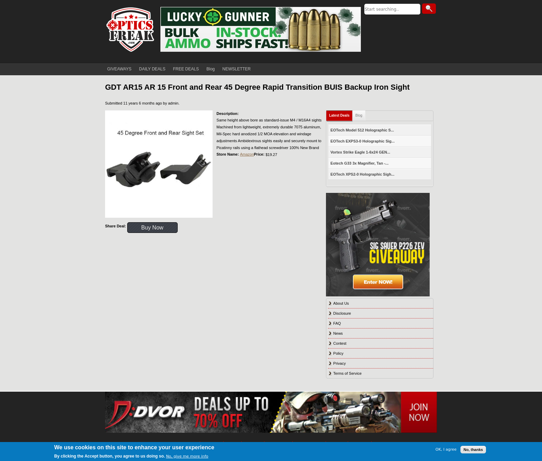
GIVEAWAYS (119, 69)
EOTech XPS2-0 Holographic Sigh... (362, 174)
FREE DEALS (186, 69)
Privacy (339, 363)
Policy (338, 353)
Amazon (247, 154)
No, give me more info (187, 456)
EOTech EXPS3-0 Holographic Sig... (362, 141)
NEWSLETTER (236, 69)
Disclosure (342, 313)
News (338, 333)
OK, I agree (446, 449)
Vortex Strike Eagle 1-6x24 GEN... (360, 152)
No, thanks (473, 450)
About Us (341, 303)
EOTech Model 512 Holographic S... (362, 130)
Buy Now (152, 227)
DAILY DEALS (152, 69)
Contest (339, 343)
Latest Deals (339, 115)
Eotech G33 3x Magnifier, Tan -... (359, 163)
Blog (210, 69)
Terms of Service (347, 373)
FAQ (337, 323)
